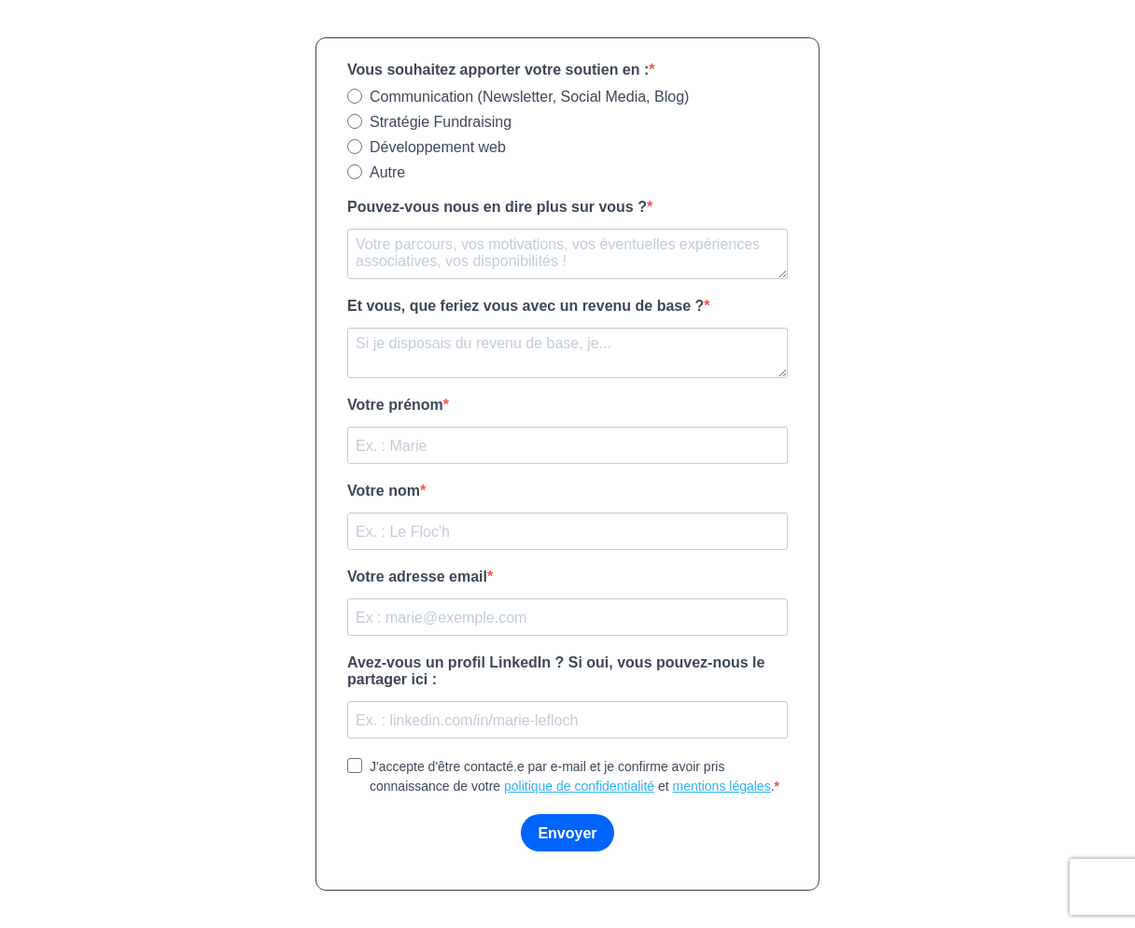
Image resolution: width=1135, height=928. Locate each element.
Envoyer (567, 833)
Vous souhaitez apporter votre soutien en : (498, 69)
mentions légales (722, 786)
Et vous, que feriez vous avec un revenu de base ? (525, 306)
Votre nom (383, 491)
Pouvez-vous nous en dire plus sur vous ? (497, 207)
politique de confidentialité (579, 786)
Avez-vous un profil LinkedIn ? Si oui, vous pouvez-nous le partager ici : (555, 670)
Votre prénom (395, 405)
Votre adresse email (417, 576)
